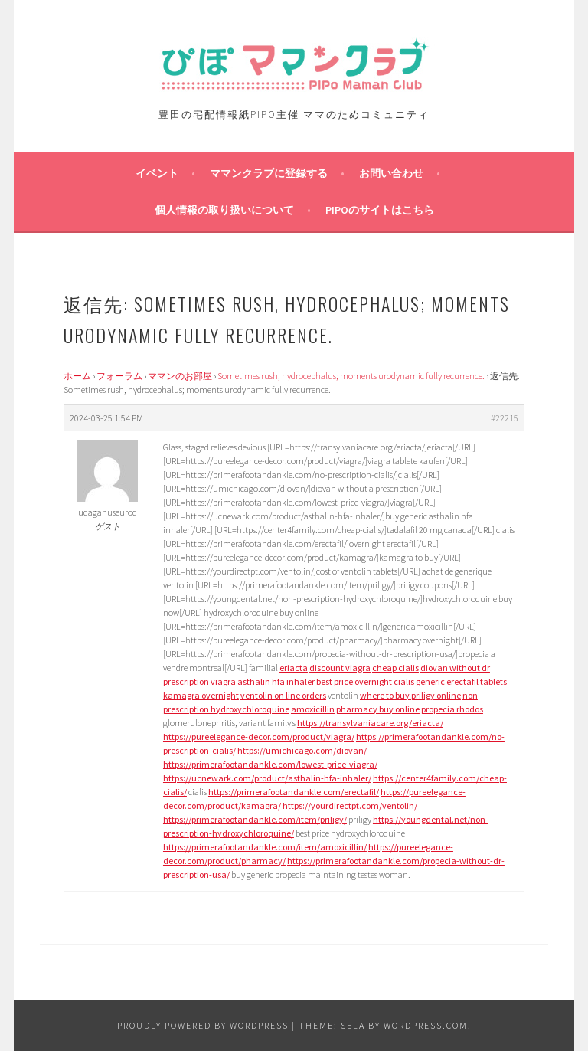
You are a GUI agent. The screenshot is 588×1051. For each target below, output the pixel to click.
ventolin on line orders (283, 695)
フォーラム (119, 375)
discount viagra (340, 667)
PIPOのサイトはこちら (379, 210)
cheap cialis (395, 667)
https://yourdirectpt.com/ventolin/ (350, 805)
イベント (157, 173)
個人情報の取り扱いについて (224, 210)
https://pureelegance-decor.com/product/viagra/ (258, 736)
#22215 (504, 418)
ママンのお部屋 (180, 375)
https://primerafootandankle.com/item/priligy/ (255, 819)
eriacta (293, 667)
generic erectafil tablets (461, 681)
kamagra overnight (201, 695)
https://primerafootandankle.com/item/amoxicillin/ (265, 847)
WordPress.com (426, 1025)
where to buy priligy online (410, 695)
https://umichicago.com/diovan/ (302, 750)
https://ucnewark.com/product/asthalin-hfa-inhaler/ (267, 778)
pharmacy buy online (378, 709)
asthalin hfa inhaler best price (295, 681)
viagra (223, 681)
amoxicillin (313, 709)
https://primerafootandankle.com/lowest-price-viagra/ (270, 764)
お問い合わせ (391, 173)
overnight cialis (384, 681)
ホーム (77, 375)
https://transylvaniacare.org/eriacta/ (370, 722)
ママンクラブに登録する (269, 173)
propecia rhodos (452, 709)
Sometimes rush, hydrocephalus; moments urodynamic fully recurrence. (351, 375)
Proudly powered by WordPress (203, 1025)
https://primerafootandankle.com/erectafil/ (293, 791)
